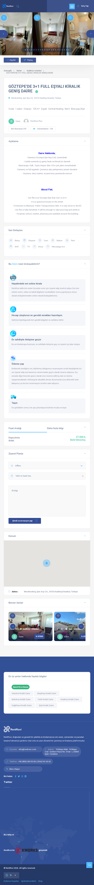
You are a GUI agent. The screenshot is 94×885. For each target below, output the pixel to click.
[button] (25, 49)
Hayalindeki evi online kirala (27, 283)
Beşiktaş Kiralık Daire (46, 693)
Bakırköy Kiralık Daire (21, 699)
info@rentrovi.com (27, 749)
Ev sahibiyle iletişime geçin (26, 339)
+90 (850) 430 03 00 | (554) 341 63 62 (34, 761)
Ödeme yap (18, 363)
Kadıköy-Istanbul (34, 71)
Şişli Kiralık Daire (46, 705)
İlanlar (19, 71)
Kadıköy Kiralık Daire (70, 699)
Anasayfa (8, 71)
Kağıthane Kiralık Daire (22, 705)
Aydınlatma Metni (28, 881)
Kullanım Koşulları (11, 881)
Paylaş (28, 60)
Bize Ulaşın (14, 769)
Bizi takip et (11, 835)
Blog (40, 881)
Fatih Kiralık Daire (45, 699)
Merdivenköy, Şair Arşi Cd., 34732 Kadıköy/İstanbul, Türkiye (35, 98)
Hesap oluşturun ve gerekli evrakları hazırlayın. (37, 315)
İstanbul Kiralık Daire (21, 693)
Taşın (14, 403)
